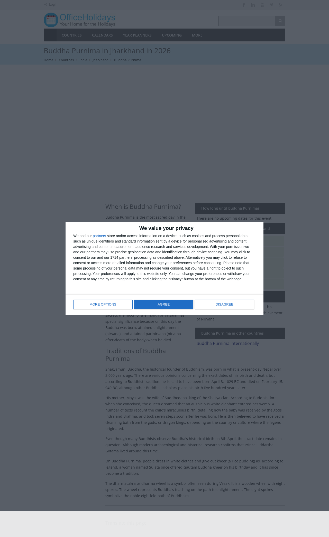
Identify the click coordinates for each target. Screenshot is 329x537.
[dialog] (164, 268)
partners (99, 236)
